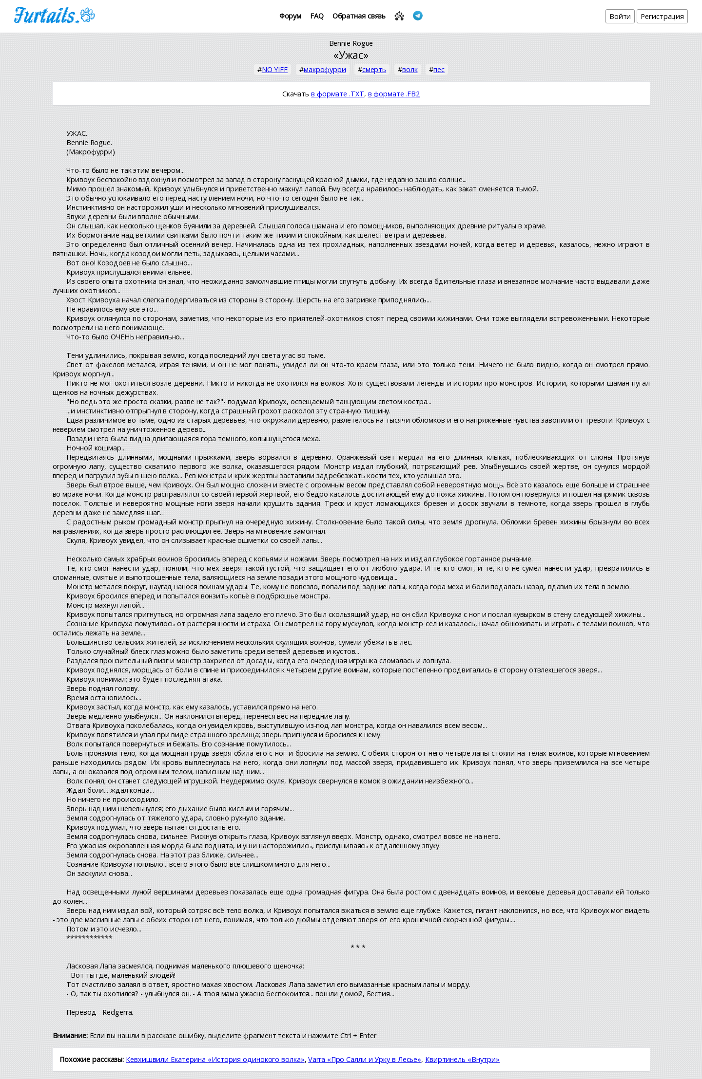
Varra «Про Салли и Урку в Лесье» (364, 1059)
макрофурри (325, 69)
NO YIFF (275, 69)
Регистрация (662, 16)
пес (439, 69)
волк (410, 69)
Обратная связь (359, 15)
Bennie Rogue (351, 43)
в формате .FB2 (394, 93)
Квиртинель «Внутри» (462, 1059)
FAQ (317, 15)
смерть (374, 69)
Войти (620, 16)
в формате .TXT (337, 93)
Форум (290, 15)
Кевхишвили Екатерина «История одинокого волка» (215, 1059)
